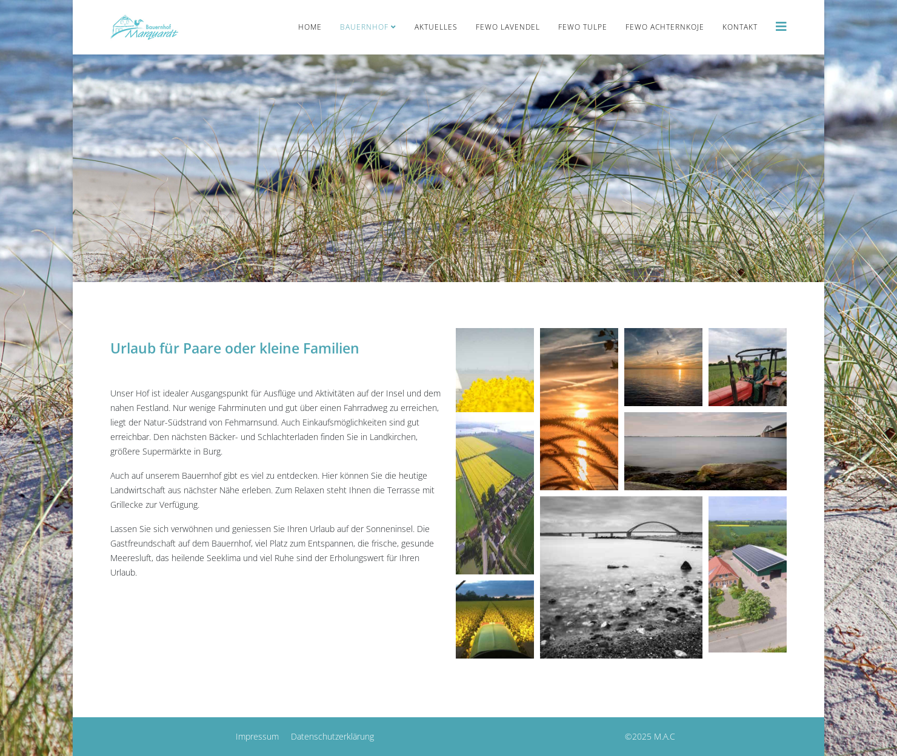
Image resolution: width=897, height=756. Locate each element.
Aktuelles (436, 27)
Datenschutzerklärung (332, 736)
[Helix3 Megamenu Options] (781, 26)
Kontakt (740, 27)
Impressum (257, 736)
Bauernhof (364, 27)
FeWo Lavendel (508, 27)
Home (310, 27)
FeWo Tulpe (582, 27)
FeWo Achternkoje (664, 27)
